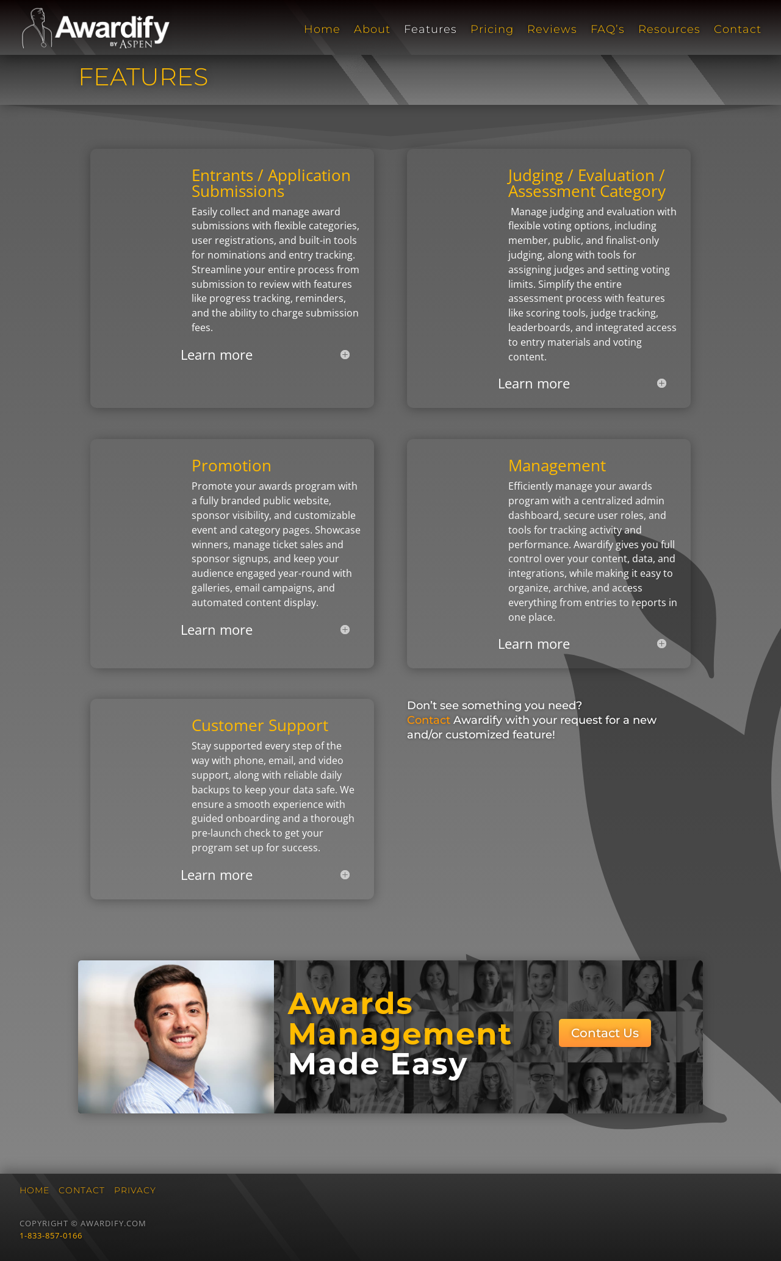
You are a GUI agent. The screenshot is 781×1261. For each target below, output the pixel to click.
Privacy (135, 1190)
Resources (669, 30)
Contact (737, 30)
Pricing (492, 30)
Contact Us (605, 1033)
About (372, 30)
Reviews (552, 30)
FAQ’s (608, 30)
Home (322, 30)
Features (430, 30)
